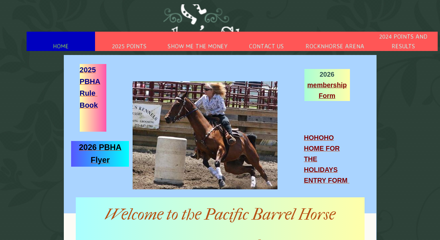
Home (61, 46)
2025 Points (129, 46)
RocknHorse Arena (334, 46)
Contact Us (266, 46)
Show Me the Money (197, 46)
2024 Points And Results (403, 41)
